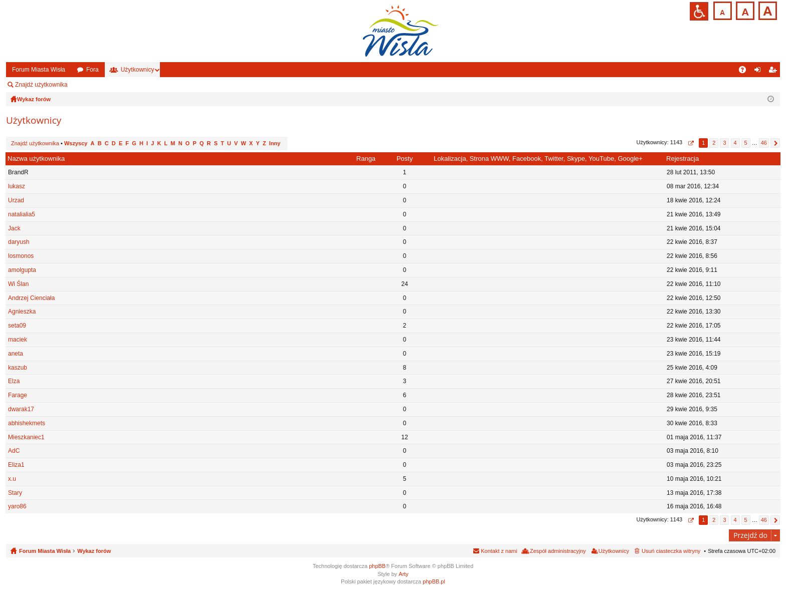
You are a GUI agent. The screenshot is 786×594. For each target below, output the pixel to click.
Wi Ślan (18, 283)
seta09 (17, 325)
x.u (12, 478)
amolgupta (22, 269)
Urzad (16, 200)
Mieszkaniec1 (26, 437)
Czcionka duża (766, 10)
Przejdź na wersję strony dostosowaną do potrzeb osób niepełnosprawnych (699, 11)
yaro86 (17, 506)
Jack (14, 228)
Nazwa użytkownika (36, 158)
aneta (15, 353)
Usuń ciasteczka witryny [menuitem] (671, 551)
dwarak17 (21, 409)
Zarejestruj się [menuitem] (774, 71)
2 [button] (713, 143)
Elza (14, 381)
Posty (405, 158)
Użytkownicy (137, 69)
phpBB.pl (434, 581)
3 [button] (724, 143)
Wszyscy (75, 143)
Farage (17, 395)
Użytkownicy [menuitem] (614, 551)
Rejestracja (682, 158)
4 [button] (734, 143)
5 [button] (745, 143)
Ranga (365, 158)
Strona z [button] (690, 143)
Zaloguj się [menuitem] (759, 71)
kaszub (17, 367)
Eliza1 (16, 464)
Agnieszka (22, 311)
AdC (14, 450)
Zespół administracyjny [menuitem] (112, 84)
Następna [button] (775, 143)
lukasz (16, 186)
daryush (19, 241)
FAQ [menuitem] (745, 71)
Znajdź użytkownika (41, 84)
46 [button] (764, 143)
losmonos (21, 255)
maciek (17, 339)
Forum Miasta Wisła (38, 69)
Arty (404, 574)
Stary (15, 492)
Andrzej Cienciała (31, 298)
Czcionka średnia (744, 10)
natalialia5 (21, 214)
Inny (275, 143)
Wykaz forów (94, 551)
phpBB (377, 566)
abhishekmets (26, 423)
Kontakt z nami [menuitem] (499, 551)
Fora (92, 69)
